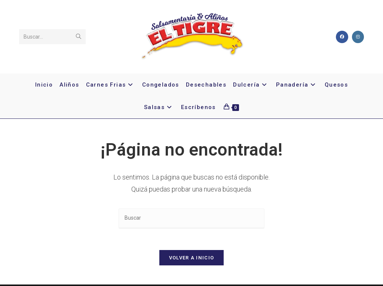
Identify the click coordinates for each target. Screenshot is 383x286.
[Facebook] (342, 37)
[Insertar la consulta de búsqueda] (191, 218)
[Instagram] (358, 37)
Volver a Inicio (191, 259)
